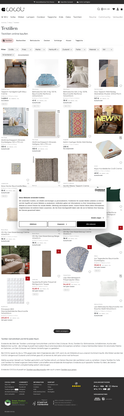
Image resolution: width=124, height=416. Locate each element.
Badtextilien (21, 40)
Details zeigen (96, 218)
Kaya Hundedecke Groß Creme (108, 169)
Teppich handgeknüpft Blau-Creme (14, 93)
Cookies (36, 387)
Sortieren (8, 55)
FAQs (49, 387)
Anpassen (62, 224)
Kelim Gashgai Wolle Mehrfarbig (77, 142)
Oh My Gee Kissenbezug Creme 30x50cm (77, 233)
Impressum (37, 394)
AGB (34, 389)
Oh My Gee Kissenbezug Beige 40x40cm (45, 237)
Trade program (11, 389)
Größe (13, 49)
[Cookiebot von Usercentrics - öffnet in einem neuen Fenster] (96, 190)
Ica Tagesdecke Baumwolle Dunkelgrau (106, 259)
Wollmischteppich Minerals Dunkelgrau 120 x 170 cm (13, 141)
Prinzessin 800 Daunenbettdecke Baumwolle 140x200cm (14, 311)
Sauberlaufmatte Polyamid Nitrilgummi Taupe (44, 283)
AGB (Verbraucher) (39, 391)
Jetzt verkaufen (10, 394)
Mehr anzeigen (62, 331)
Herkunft (53, 49)
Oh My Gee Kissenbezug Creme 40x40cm (15, 233)
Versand (50, 389)
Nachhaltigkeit (9, 387)
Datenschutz (37, 384)
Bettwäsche (35, 40)
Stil (107, 49)
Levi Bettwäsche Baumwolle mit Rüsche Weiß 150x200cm (108, 308)
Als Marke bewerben (11, 391)
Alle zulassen (91, 224)
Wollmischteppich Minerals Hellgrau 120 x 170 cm (44, 143)
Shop (10, 22)
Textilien (16, 22)
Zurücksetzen (23, 55)
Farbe (80, 49)
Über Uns (7, 384)
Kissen (68, 40)
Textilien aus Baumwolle (36, 370)
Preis (26, 49)
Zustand (67, 49)
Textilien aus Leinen (68, 370)
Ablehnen (33, 224)
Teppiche (79, 40)
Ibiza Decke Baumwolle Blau (13, 186)
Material (94, 49)
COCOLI (3, 22)
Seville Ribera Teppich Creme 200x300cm (76, 187)
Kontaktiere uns (53, 384)
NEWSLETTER (23, 384)
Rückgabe (51, 391)
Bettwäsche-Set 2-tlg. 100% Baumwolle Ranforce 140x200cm (75, 94)
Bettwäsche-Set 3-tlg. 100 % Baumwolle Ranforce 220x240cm (44, 94)
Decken (47, 40)
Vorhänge (58, 40)
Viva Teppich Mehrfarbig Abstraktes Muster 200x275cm (107, 93)
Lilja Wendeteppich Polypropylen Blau (71, 279)
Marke (40, 49)
